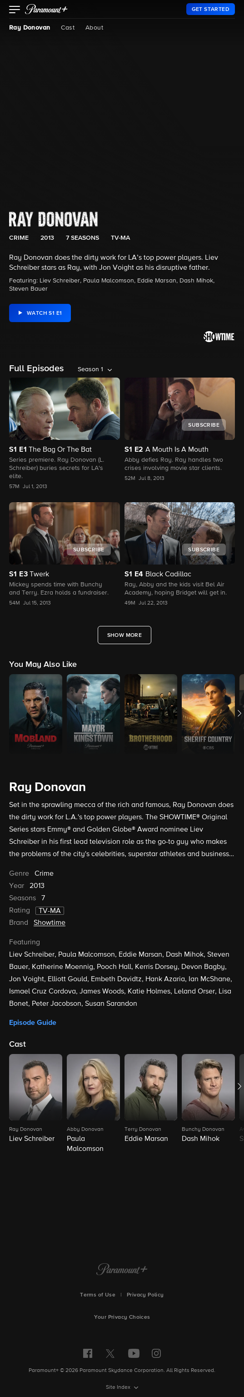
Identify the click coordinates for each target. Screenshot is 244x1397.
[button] (15, 10)
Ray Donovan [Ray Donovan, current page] (29, 28)
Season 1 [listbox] (90, 369)
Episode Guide (32, 1022)
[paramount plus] (46, 9)
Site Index (119, 1387)
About (94, 28)
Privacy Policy (145, 1295)
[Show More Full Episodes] (125, 635)
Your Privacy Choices (122, 1317)
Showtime (49, 923)
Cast (68, 28)
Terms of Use (97, 1295)
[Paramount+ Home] (122, 1270)
